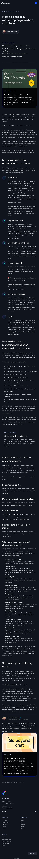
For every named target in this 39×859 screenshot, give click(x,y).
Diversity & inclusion (6, 841)
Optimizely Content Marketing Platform (13, 689)
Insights (22, 820)
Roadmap (4, 826)
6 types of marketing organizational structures (15, 46)
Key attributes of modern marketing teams (14, 54)
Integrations (5, 824)
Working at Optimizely (7, 839)
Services (4, 828)
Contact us (4, 806)
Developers (23, 824)
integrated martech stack (11, 685)
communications (19, 195)
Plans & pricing (5, 822)
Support (22, 826)
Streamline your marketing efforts (12, 56)
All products (5, 820)
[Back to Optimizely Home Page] (5, 3)
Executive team (5, 843)
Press (3, 845)
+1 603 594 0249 (9, 807)
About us (4, 837)
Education (23, 828)
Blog (21, 822)
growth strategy (24, 519)
